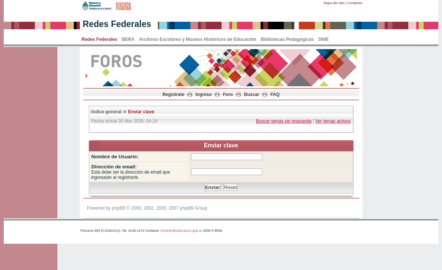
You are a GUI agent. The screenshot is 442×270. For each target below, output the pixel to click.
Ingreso (204, 94)
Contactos (355, 3)
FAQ (275, 94)
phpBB (119, 208)
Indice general (106, 111)
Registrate (173, 94)
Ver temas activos (333, 121)
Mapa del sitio (334, 3)
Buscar (251, 94)
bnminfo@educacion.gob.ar (181, 230)
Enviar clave (141, 111)
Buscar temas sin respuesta (284, 121)
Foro (228, 94)
